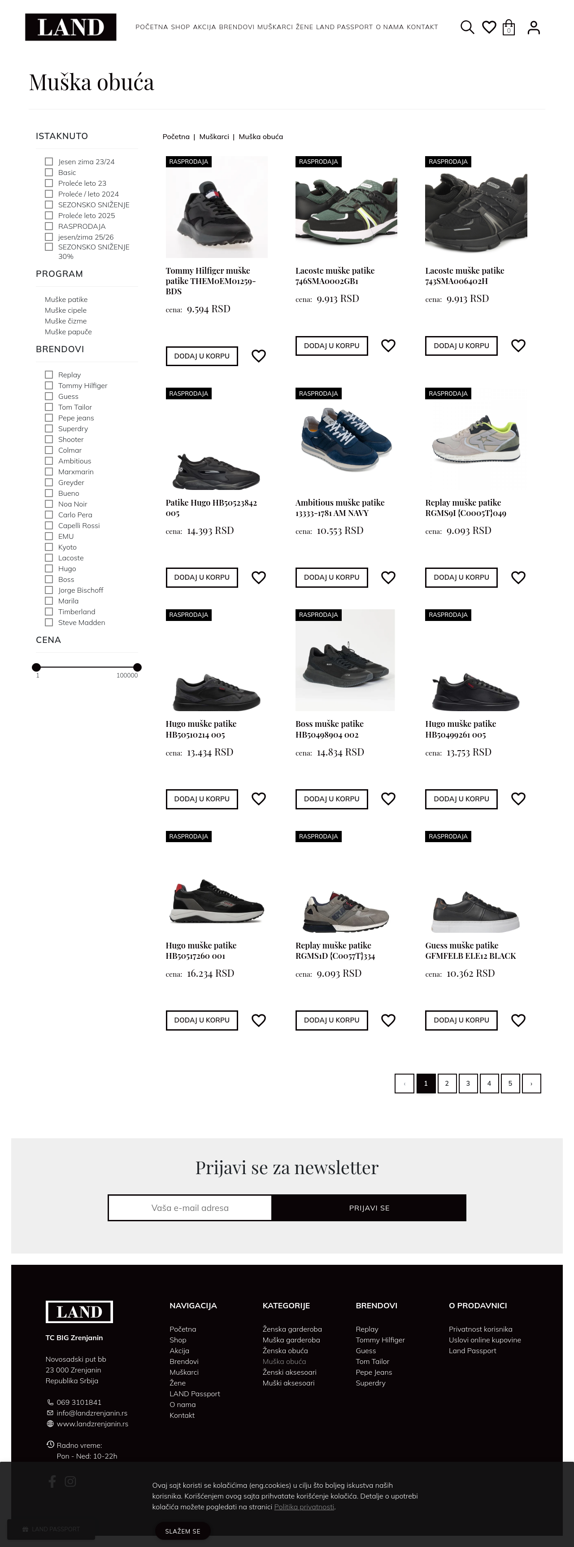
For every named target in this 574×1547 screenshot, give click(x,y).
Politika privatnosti (304, 1506)
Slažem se (183, 1531)
